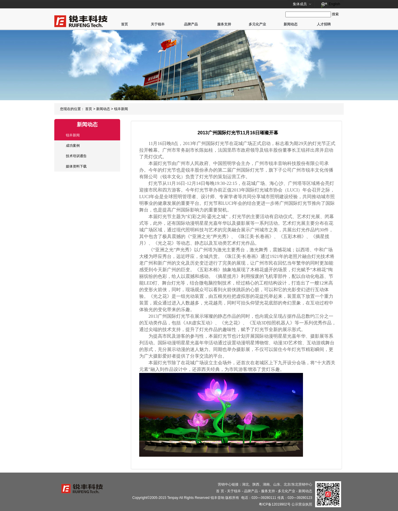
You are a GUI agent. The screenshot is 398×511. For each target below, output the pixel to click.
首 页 (220, 491)
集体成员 (300, 4)
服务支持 (224, 24)
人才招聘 (324, 24)
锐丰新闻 (121, 109)
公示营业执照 (301, 504)
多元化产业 (257, 24)
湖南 (266, 484)
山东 (276, 484)
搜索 (335, 14)
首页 (124, 24)
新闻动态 (290, 24)
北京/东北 (291, 484)
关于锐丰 (158, 24)
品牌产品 (191, 24)
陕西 (255, 484)
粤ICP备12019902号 (274, 504)
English (334, 4)
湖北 (245, 484)
